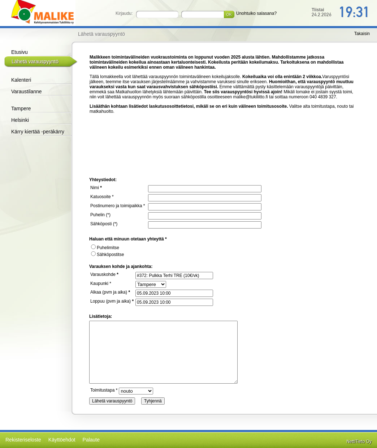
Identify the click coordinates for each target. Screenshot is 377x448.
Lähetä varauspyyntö (35, 61)
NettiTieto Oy (359, 441)
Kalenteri (21, 80)
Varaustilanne (26, 91)
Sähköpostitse (107, 254)
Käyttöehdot (61, 440)
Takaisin (362, 33)
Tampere (21, 108)
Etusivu (19, 52)
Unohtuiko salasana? (256, 13)
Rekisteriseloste (23, 440)
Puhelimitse (105, 247)
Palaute (91, 440)
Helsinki (20, 120)
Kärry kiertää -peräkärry (37, 132)
